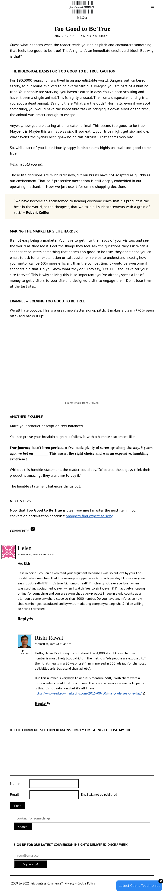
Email (14, 794)
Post (17, 806)
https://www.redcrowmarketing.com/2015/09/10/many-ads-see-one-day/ (88, 693)
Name (14, 783)
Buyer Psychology (95, 36)
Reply (25, 619)
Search (22, 827)
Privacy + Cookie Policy (80, 883)
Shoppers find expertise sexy (89, 515)
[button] (149, 8)
